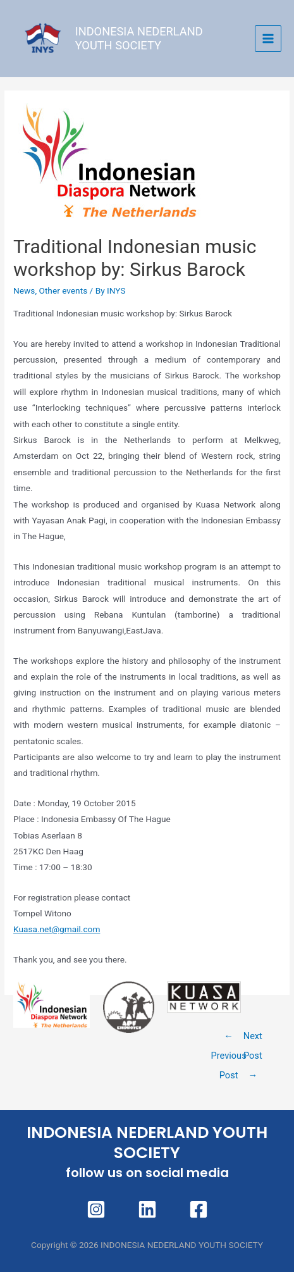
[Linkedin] (147, 1209)
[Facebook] (198, 1209)
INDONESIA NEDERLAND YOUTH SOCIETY (139, 38)
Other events (63, 290)
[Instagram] (96, 1209)
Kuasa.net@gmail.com (56, 929)
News (24, 290)
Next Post (252, 1039)
